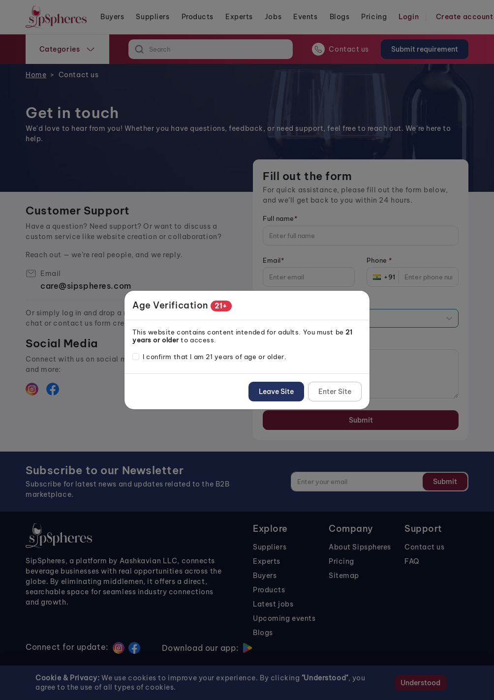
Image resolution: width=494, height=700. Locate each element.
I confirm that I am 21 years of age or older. (214, 357)
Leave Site (276, 391)
